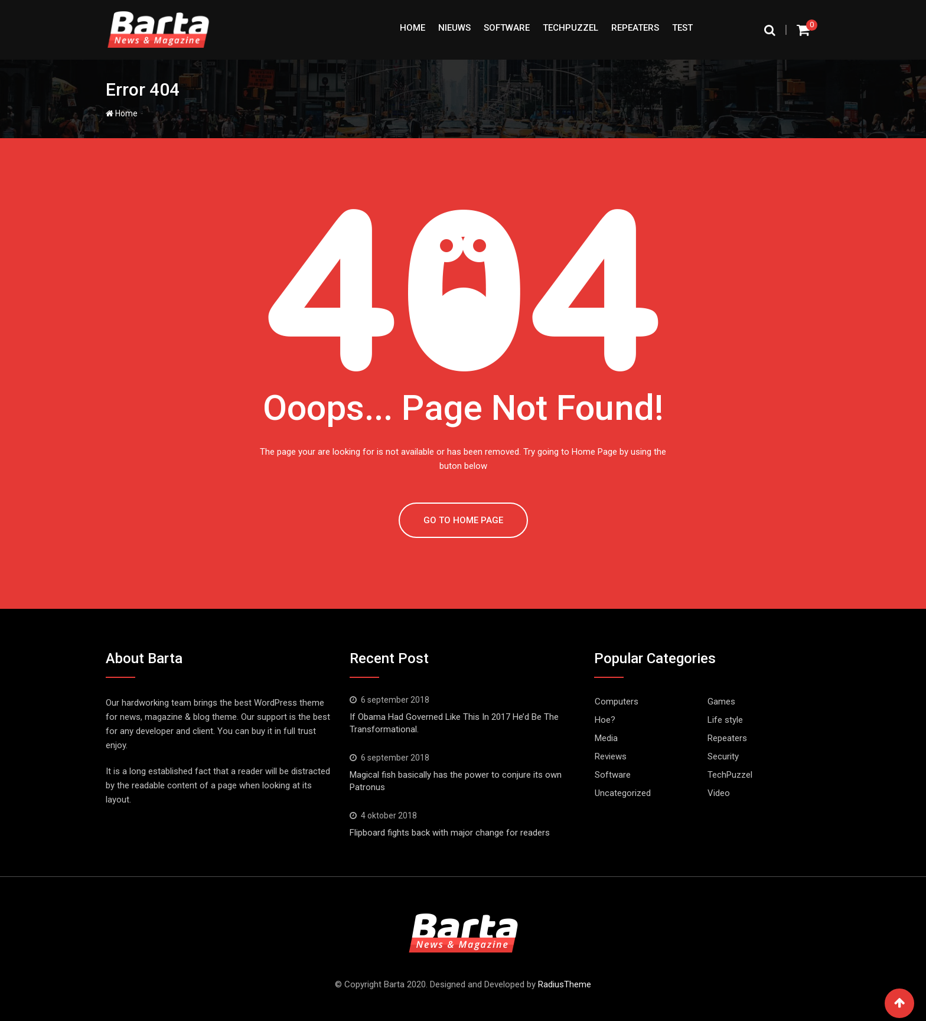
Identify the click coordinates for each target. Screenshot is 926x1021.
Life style (725, 720)
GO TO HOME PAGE (463, 520)
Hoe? (605, 720)
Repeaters (635, 27)
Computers (616, 701)
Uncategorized (623, 793)
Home (412, 27)
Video (718, 793)
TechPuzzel (570, 27)
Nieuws (454, 27)
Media (606, 738)
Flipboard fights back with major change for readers (450, 832)
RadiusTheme (564, 984)
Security (723, 756)
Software (507, 27)
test (682, 27)
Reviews (611, 756)
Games (721, 701)
